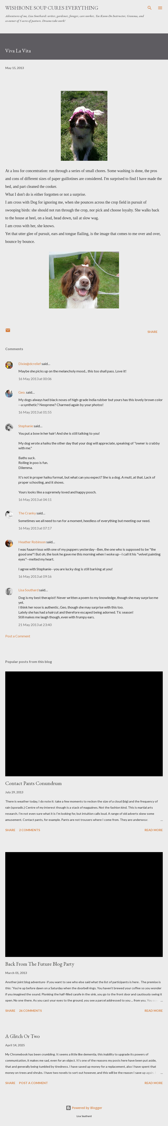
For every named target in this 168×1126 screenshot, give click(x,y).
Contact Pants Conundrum (33, 783)
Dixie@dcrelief (29, 363)
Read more (154, 830)
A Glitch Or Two (22, 1036)
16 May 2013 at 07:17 (35, 528)
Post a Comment (17, 636)
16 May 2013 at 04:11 (35, 499)
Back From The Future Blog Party (39, 963)
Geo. (21, 392)
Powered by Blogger (84, 1108)
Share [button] (152, 332)
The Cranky (27, 513)
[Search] (149, 7)
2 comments (29, 830)
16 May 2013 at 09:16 (35, 576)
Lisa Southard (28, 590)
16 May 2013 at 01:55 (35, 412)
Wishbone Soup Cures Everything (51, 7)
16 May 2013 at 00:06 (35, 379)
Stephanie (25, 426)
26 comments (30, 1010)
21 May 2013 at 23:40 (35, 625)
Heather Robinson (32, 542)
